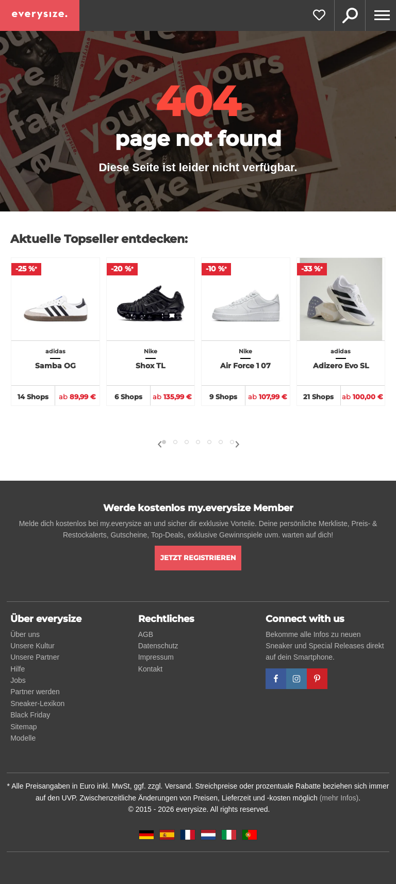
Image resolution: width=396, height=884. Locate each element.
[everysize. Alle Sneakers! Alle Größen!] (39, 15)
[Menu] (380, 15)
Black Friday (30, 715)
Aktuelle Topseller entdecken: (99, 239)
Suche (349, 15)
